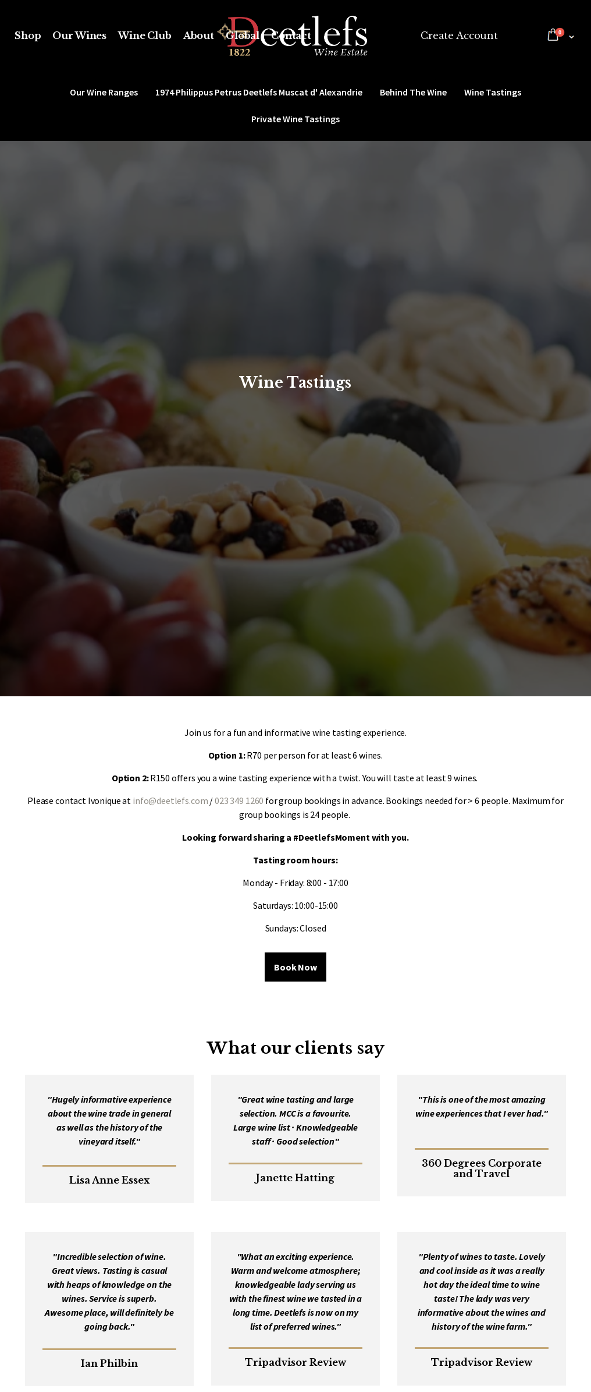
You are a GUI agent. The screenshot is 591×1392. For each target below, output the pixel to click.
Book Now (295, 967)
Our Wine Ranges (104, 92)
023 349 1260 (239, 800)
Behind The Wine (413, 92)
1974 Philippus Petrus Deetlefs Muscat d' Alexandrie (258, 92)
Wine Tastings (492, 92)
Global (242, 35)
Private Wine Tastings (295, 119)
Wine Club (145, 35)
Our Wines (79, 35)
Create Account (459, 35)
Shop (28, 35)
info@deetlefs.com (170, 800)
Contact (291, 35)
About (198, 35)
